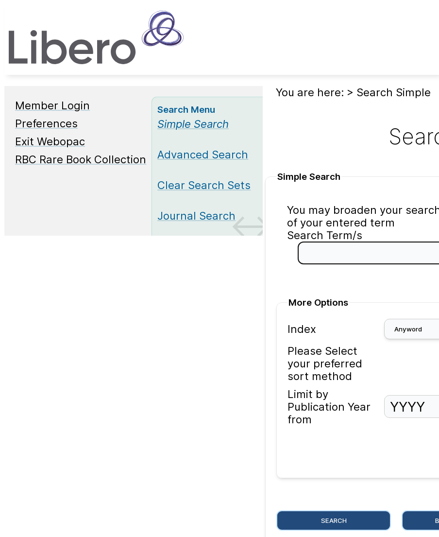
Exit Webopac (50, 141)
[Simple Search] (193, 124)
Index (301, 329)
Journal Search (196, 215)
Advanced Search (202, 154)
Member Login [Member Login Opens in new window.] (52, 105)
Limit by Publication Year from (329, 407)
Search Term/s (324, 235)
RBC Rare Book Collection (80, 159)
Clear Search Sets (204, 185)
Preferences (46, 123)
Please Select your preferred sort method (324, 363)
